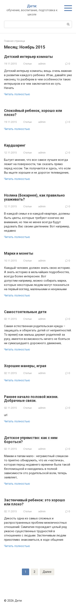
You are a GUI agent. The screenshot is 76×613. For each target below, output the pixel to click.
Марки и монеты (18, 253)
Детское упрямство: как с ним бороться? (31, 440)
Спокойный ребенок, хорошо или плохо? (33, 112)
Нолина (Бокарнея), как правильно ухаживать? (34, 197)
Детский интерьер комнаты (28, 56)
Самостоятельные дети (25, 312)
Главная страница (14, 41)
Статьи (27, 63)
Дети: (32, 6)
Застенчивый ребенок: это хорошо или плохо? (34, 502)
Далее (47, 572)
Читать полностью (17, 94)
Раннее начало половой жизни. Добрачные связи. (31, 399)
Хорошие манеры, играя (25, 366)
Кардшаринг (15, 145)
